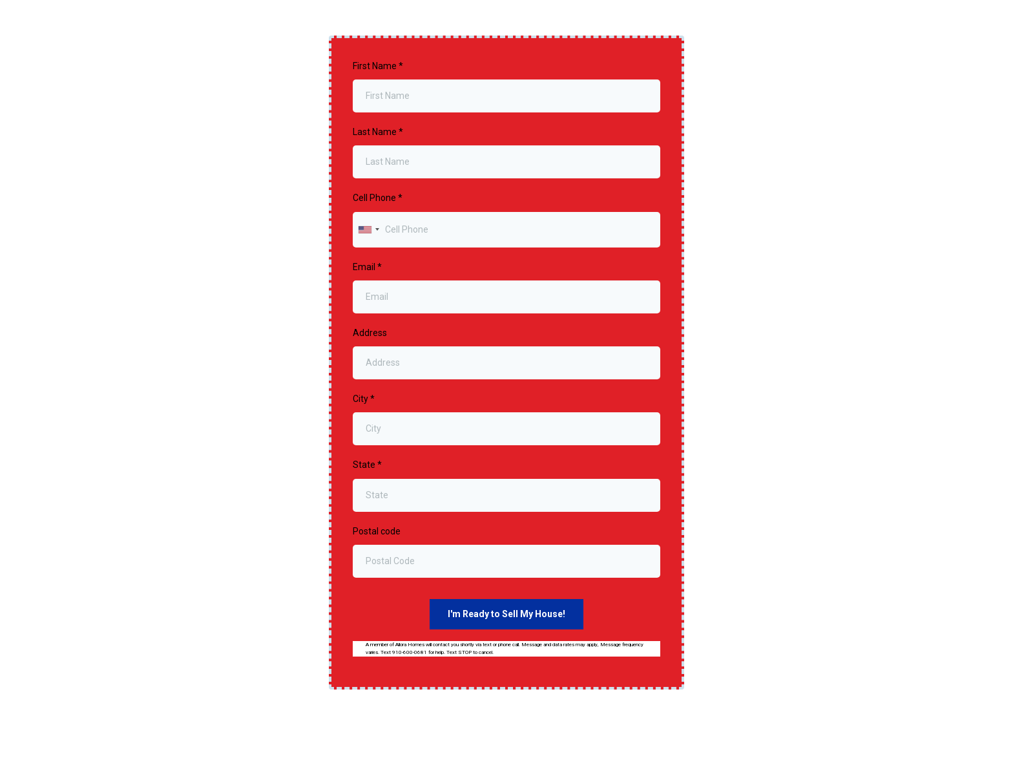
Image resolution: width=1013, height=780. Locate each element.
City (364, 399)
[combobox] (368, 230)
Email (367, 267)
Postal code (377, 531)
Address (370, 333)
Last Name (378, 132)
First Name (378, 66)
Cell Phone (377, 198)
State (367, 464)
